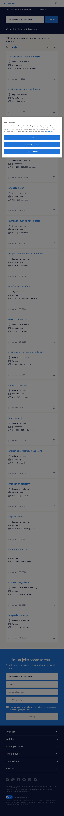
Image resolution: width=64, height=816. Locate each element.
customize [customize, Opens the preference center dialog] (32, 138)
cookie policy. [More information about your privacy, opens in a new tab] (49, 131)
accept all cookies (31, 151)
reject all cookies (32, 145)
